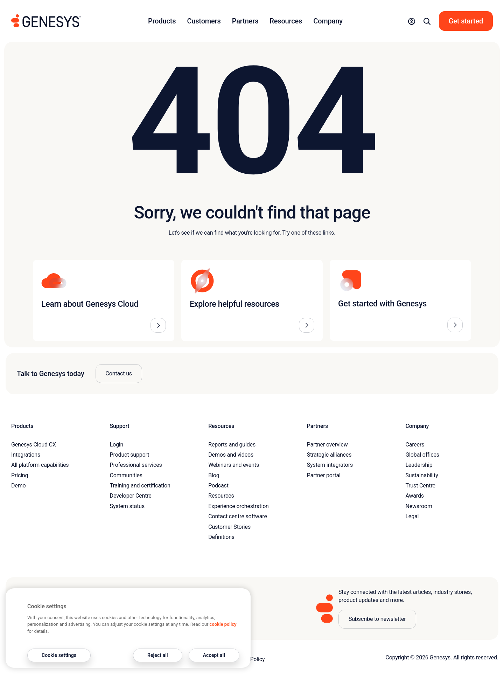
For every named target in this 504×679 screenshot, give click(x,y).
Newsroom (418, 506)
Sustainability (421, 475)
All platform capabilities (40, 465)
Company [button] (328, 21)
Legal (412, 516)
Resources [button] (286, 21)
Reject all (157, 655)
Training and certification (140, 485)
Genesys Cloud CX (33, 444)
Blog (213, 475)
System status (127, 506)
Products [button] (162, 21)
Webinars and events (233, 465)
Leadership (418, 465)
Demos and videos (230, 454)
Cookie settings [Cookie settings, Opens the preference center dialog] (59, 655)
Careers (414, 444)
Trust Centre (420, 485)
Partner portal (324, 475)
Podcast (218, 485)
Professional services (136, 465)
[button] (411, 21)
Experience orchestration (238, 506)
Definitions (221, 537)
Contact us (119, 373)
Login (117, 444)
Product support (129, 454)
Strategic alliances (329, 454)
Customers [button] (203, 21)
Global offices (422, 454)
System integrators (330, 465)
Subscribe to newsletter (377, 619)
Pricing (19, 475)
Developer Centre (131, 495)
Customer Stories (229, 527)
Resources (221, 495)
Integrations (25, 454)
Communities (126, 475)
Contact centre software (237, 516)
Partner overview (327, 444)
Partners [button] (245, 21)
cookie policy (223, 624)
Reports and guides (231, 444)
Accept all (214, 655)
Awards (414, 495)
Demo (18, 485)
